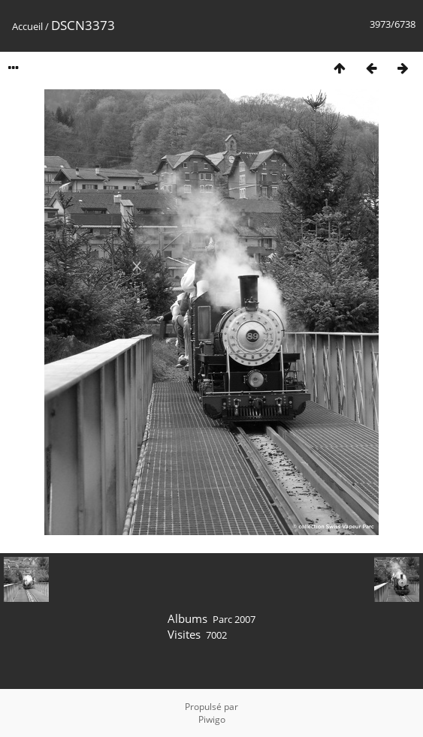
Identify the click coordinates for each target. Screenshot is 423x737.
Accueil (27, 26)
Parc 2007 (234, 619)
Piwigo (211, 719)
